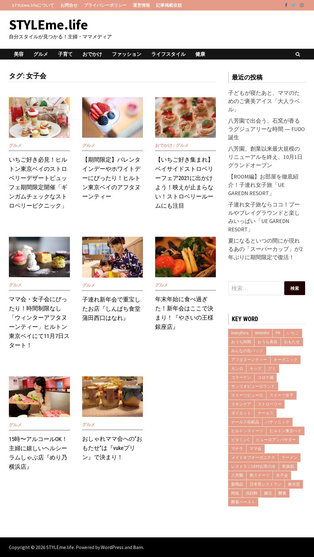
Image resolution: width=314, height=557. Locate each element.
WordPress (112, 547)
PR (278, 333)
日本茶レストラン (265, 484)
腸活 (268, 493)
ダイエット (241, 413)
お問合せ (69, 5)
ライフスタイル (168, 54)
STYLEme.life (48, 24)
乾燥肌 (288, 466)
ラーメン (289, 457)
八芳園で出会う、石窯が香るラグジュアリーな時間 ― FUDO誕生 (266, 129)
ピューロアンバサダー (276, 439)
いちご (293, 333)
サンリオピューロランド (253, 386)
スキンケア (241, 404)
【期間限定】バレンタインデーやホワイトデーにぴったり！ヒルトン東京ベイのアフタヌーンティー (111, 178)
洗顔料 (252, 493)
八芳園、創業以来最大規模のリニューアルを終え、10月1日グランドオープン (265, 157)
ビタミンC (240, 439)
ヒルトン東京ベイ (285, 430)
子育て (65, 54)
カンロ (237, 368)
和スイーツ (260, 475)
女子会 (282, 475)
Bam (138, 547)
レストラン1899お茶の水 (253, 466)
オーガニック (285, 359)
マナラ (237, 448)
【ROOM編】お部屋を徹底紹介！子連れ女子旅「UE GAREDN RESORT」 (263, 185)
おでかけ (92, 54)
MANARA (262, 333)
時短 (235, 493)
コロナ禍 (266, 377)
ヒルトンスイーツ (247, 430)
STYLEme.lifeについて (33, 5)
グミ (272, 368)
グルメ (40, 54)
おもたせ (292, 341)
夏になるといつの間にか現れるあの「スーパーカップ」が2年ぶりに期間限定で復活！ (265, 249)
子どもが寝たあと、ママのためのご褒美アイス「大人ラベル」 (264, 101)
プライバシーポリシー (105, 5)
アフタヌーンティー (249, 359)
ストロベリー (269, 404)
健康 (200, 54)
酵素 (282, 493)
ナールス (266, 413)
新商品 (237, 484)
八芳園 (237, 475)
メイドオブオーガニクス (253, 457)
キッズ (256, 368)
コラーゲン (241, 377)
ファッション (126, 54)
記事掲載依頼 (169, 5)
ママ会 (256, 448)
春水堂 (294, 484)
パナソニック (277, 421)
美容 (19, 54)
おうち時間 (241, 341)
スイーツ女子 (281, 395)
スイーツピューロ (247, 395)
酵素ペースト (243, 502)
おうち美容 (268, 341)
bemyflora (240, 333)
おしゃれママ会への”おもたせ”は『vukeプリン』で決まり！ (112, 448)
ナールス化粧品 (245, 421)
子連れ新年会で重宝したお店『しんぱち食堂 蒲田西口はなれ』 (111, 308)
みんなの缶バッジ (247, 350)
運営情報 (141, 5)
